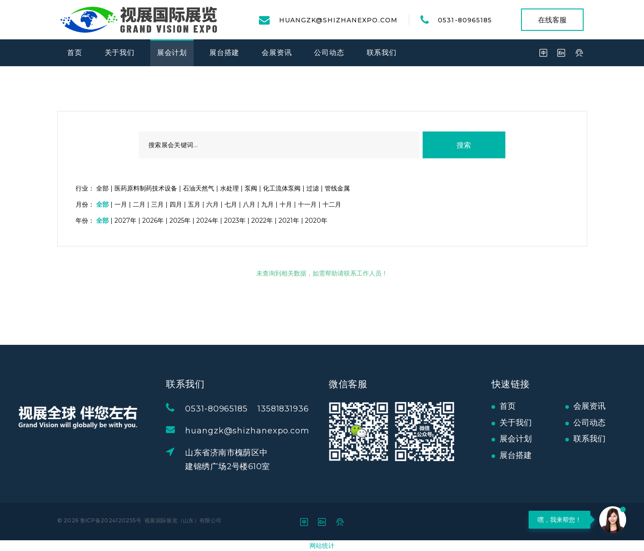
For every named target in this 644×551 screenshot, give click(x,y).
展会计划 (172, 52)
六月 (212, 204)
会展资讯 (277, 52)
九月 (267, 204)
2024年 (207, 220)
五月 (194, 204)
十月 (286, 204)
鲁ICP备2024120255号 (111, 520)
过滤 (312, 188)
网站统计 (322, 546)
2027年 (125, 220)
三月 (157, 204)
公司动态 (329, 52)
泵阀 (251, 188)
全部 (102, 188)
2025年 (180, 220)
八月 (249, 204)
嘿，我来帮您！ (559, 520)
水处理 (229, 188)
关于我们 (120, 52)
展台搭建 (224, 52)
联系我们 (382, 52)
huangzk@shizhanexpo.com (338, 20)
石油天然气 (198, 188)
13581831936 (297, 409)
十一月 (307, 204)
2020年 (316, 220)
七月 (231, 204)
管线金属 (337, 188)
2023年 (235, 220)
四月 (175, 204)
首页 (74, 52)
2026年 (153, 220)
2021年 (289, 220)
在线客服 (552, 20)
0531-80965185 (465, 20)
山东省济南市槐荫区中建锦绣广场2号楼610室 (241, 459)
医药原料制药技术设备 (145, 188)
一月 (120, 204)
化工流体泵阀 (282, 188)
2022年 (262, 220)
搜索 (464, 145)
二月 (139, 204)
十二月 (331, 204)
